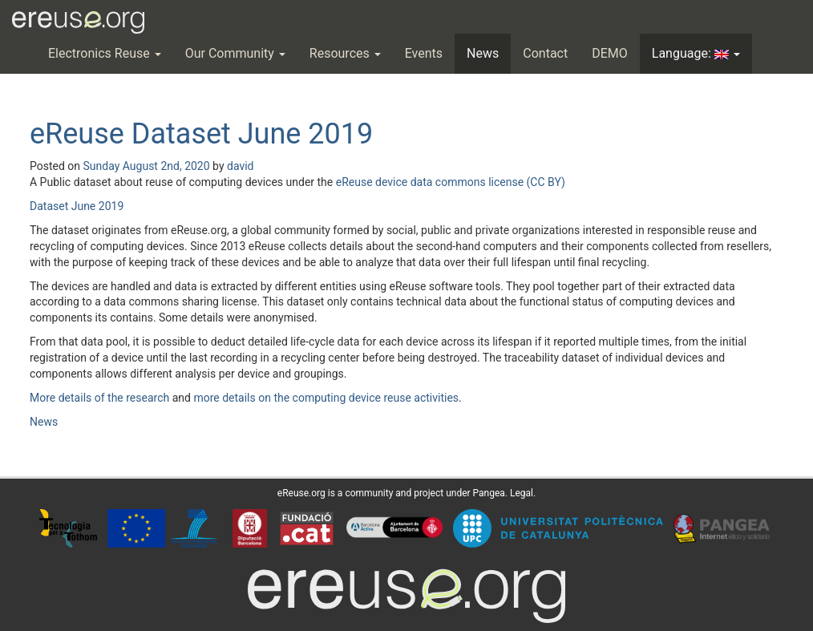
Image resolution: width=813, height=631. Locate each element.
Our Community (235, 53)
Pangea (489, 493)
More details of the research (99, 397)
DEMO (610, 53)
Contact (545, 53)
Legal (521, 493)
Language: (696, 53)
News (483, 53)
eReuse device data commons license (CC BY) (450, 182)
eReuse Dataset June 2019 (201, 134)
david (240, 166)
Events (424, 53)
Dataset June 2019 (76, 206)
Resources (345, 53)
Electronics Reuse (104, 53)
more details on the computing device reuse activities (326, 397)
